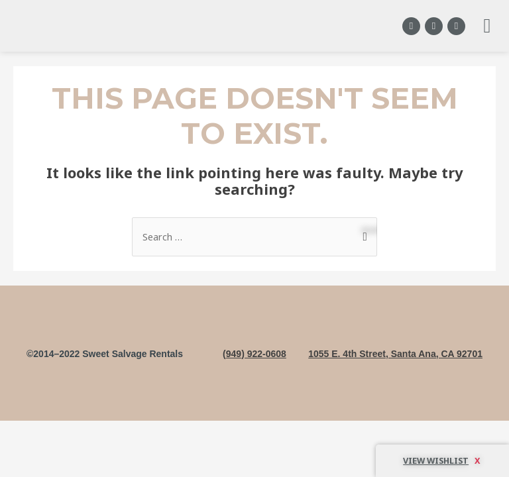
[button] (487, 26)
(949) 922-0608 (254, 353)
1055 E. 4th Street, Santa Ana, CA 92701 (395, 353)
